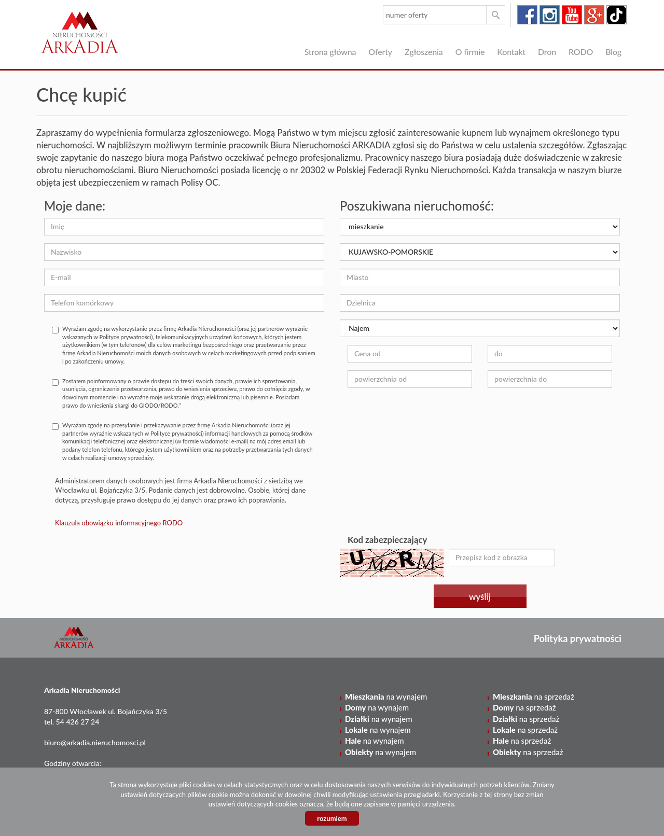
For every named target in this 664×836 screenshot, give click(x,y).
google (594, 14)
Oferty (380, 52)
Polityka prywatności (577, 638)
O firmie (470, 52)
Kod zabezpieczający (387, 539)
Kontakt (511, 52)
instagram (550, 14)
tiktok (616, 14)
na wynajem (386, 696)
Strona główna (330, 52)
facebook (527, 14)
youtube (572, 14)
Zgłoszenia (424, 52)
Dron (547, 52)
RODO (581, 52)
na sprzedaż (533, 696)
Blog (613, 52)
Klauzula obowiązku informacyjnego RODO (119, 523)
